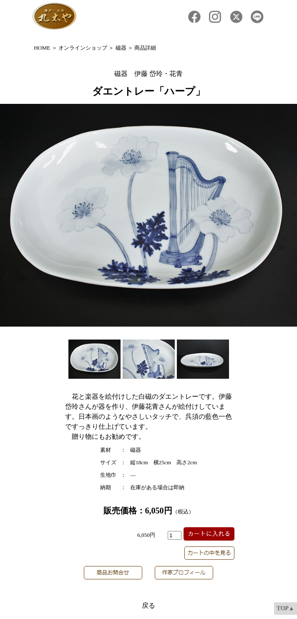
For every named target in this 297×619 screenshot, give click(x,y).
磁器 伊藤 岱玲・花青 (148, 73)
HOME (42, 48)
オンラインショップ (82, 48)
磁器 (121, 48)
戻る (148, 605)
